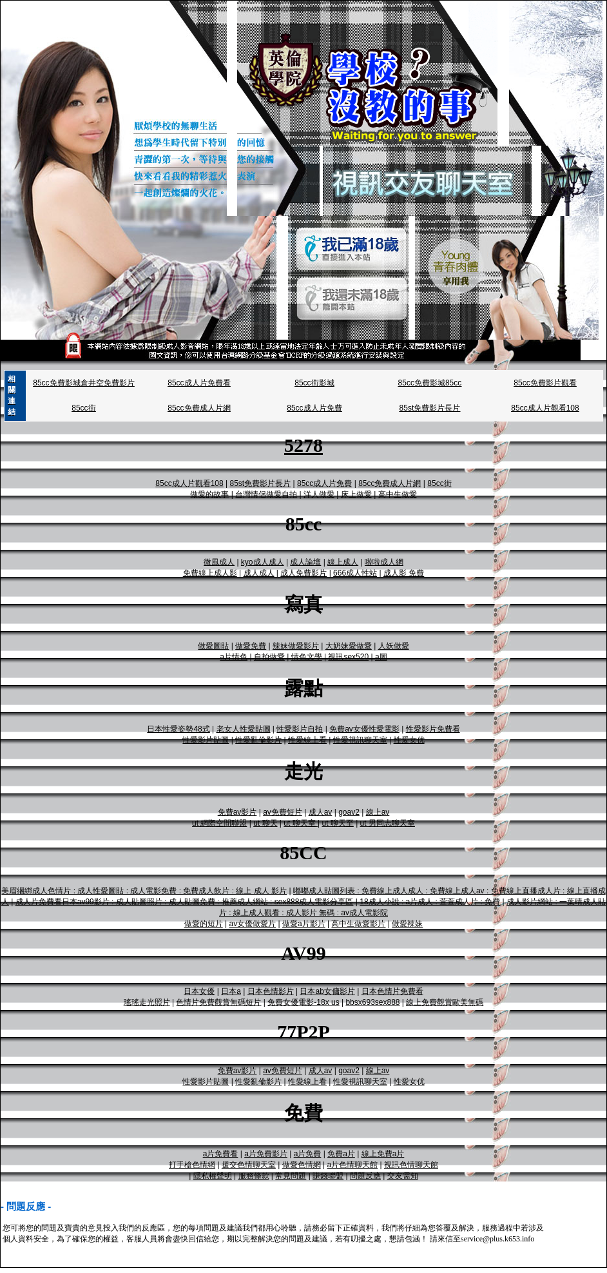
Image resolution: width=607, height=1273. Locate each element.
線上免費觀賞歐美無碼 (444, 1002)
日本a (231, 991)
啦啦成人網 (384, 562)
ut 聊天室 (301, 823)
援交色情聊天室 (249, 1164)
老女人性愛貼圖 (244, 729)
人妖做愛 (393, 645)
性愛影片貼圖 (205, 739)
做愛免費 (250, 645)
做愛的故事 (209, 494)
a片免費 (308, 1153)
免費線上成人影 (210, 573)
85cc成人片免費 (314, 408)
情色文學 (306, 656)
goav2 (349, 812)
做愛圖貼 (213, 645)
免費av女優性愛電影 (364, 729)
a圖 (381, 656)
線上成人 (342, 562)
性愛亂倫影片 (258, 739)
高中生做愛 (397, 494)
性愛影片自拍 (299, 729)
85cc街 (83, 408)
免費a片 (341, 1153)
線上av (378, 812)
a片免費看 (220, 1153)
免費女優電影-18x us (303, 1002)
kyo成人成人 (262, 562)
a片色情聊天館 (352, 1164)
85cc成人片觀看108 (545, 408)
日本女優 (199, 991)
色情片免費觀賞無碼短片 (218, 1002)
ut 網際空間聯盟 (219, 823)
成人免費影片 (303, 573)
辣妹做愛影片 (296, 645)
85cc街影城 (314, 382)
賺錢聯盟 (328, 1175)
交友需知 (402, 1175)
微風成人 (219, 562)
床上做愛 (356, 494)
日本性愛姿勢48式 (178, 729)
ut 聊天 (265, 823)
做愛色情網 (301, 1164)
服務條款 (253, 1175)
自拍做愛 (269, 656)
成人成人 (259, 573)
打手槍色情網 (192, 1164)
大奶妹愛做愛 (348, 645)
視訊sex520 (348, 656)
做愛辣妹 (407, 923)
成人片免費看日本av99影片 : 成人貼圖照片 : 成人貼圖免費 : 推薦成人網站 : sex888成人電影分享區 (184, 901)
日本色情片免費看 (392, 991)
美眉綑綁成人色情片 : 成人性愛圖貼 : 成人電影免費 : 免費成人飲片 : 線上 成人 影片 (144, 890)
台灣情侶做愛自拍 (266, 494)
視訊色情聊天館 (411, 1164)
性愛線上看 (307, 739)
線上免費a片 (383, 1153)
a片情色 (233, 656)
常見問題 (290, 1175)
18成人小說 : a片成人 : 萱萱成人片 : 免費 (430, 901)
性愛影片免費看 (433, 729)
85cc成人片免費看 (199, 382)
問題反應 (365, 1175)
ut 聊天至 (337, 823)
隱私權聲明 (212, 1175)
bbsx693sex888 (372, 1002)
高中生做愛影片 (358, 923)
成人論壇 (305, 562)
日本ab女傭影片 (327, 991)
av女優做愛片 (252, 923)
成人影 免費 (403, 573)
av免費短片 (282, 812)
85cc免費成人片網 (199, 408)
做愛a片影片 (303, 923)
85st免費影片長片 (430, 408)
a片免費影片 (265, 1153)
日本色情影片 (270, 991)
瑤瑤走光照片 (147, 1002)
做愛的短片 (203, 923)
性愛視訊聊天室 (360, 739)
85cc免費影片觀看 (545, 382)
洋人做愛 (319, 494)
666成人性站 (355, 573)
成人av (320, 812)
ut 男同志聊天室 (387, 823)
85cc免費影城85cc (430, 382)
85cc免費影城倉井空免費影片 (83, 382)
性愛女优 (409, 739)
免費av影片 (237, 812)
